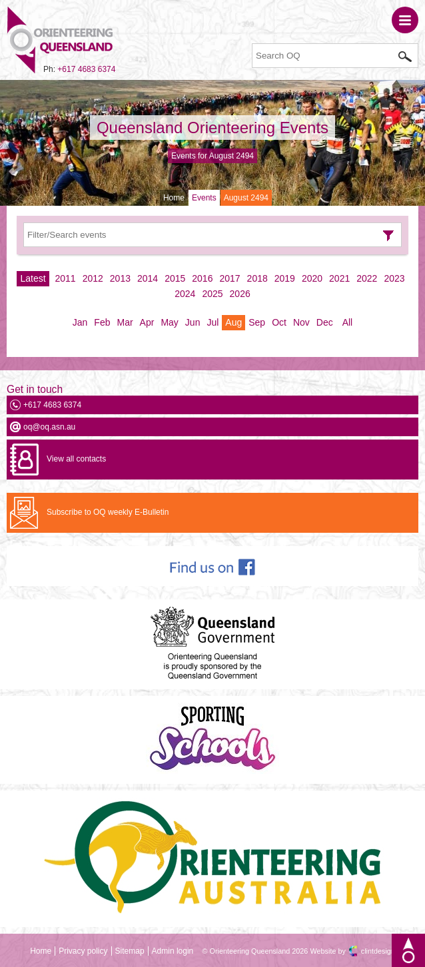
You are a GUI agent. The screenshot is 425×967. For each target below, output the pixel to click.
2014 (147, 278)
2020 (312, 278)
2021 (339, 278)
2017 (229, 278)
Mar (125, 322)
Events (204, 197)
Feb (102, 322)
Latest (32, 278)
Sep (256, 322)
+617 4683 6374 (86, 69)
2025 (212, 293)
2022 (366, 278)
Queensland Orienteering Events (212, 128)
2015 (175, 278)
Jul (212, 322)
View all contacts (76, 459)
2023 (394, 278)
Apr (147, 322)
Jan (80, 322)
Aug (233, 322)
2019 (284, 278)
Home (174, 197)
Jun (193, 322)
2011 (65, 278)
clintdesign (378, 951)
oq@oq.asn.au (49, 427)
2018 (257, 278)
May (169, 322)
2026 (240, 293)
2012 (93, 278)
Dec (324, 322)
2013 (120, 278)
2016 (202, 278)
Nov (301, 322)
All (347, 322)
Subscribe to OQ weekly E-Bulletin (108, 512)
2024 (185, 293)
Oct (279, 322)
